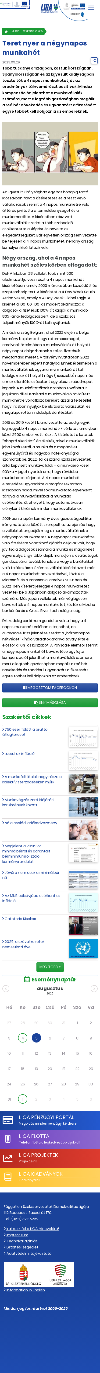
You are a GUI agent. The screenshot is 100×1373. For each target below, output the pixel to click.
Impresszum (16, 1235)
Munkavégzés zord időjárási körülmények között (28, 802)
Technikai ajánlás (21, 1241)
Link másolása (50, 702)
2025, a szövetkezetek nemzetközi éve (23, 944)
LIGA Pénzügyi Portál (46, 1117)
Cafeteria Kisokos (20, 918)
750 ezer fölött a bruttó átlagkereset (24, 732)
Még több (50, 967)
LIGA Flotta (34, 1136)
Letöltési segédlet (21, 1247)
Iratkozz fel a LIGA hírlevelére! (31, 1228)
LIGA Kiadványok (41, 1174)
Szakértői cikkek (33, 31)
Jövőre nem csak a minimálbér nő (31, 875)
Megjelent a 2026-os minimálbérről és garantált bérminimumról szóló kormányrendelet (26, 853)
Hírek (15, 31)
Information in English (24, 1290)
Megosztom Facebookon (50, 687)
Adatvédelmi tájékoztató (27, 1253)
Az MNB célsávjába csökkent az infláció (31, 898)
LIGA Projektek (38, 1155)
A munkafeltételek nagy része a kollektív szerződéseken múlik (32, 779)
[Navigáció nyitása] (91, 5)
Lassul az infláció (20, 753)
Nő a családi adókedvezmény (31, 823)
